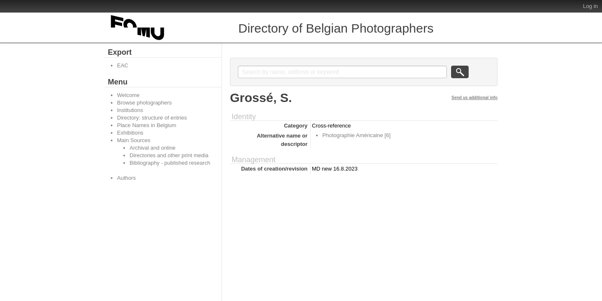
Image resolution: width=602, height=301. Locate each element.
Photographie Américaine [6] (356, 135)
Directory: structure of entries (152, 118)
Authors (126, 178)
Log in (590, 6)
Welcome (128, 95)
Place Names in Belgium (146, 125)
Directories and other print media (169, 155)
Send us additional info (474, 97)
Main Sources (133, 140)
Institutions (130, 110)
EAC (122, 65)
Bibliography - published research (170, 163)
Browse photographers (144, 102)
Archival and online (153, 148)
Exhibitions (130, 133)
